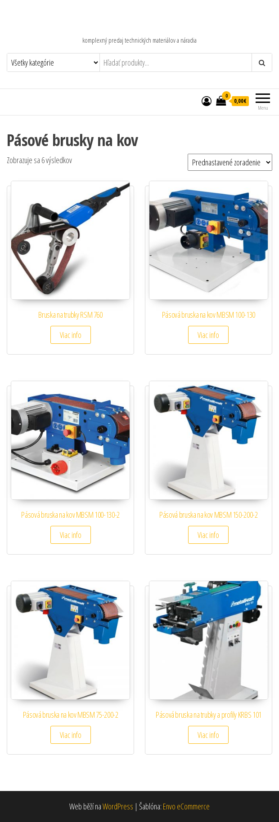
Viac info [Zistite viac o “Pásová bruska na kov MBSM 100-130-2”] (70, 534)
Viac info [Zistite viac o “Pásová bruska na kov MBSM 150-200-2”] (208, 534)
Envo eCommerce (186, 806)
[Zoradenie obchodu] (230, 162)
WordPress (118, 806)
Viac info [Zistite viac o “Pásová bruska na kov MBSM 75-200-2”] (70, 734)
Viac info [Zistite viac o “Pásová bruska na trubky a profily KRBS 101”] (208, 734)
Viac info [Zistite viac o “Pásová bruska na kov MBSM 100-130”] (208, 334)
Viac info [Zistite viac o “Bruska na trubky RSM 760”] (70, 334)
